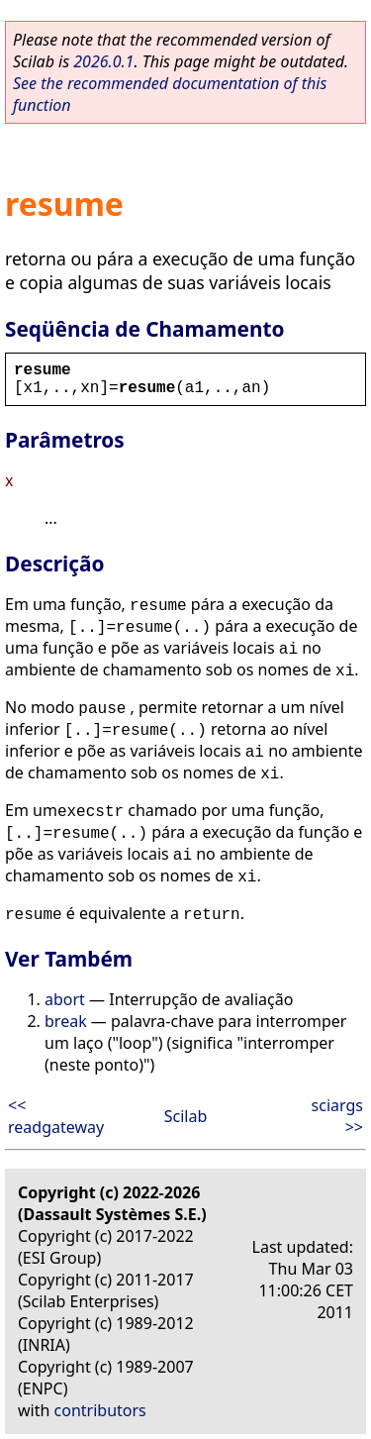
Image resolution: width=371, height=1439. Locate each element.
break (66, 1021)
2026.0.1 (103, 61)
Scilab (186, 1116)
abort (65, 999)
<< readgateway (56, 1116)
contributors (100, 1410)
